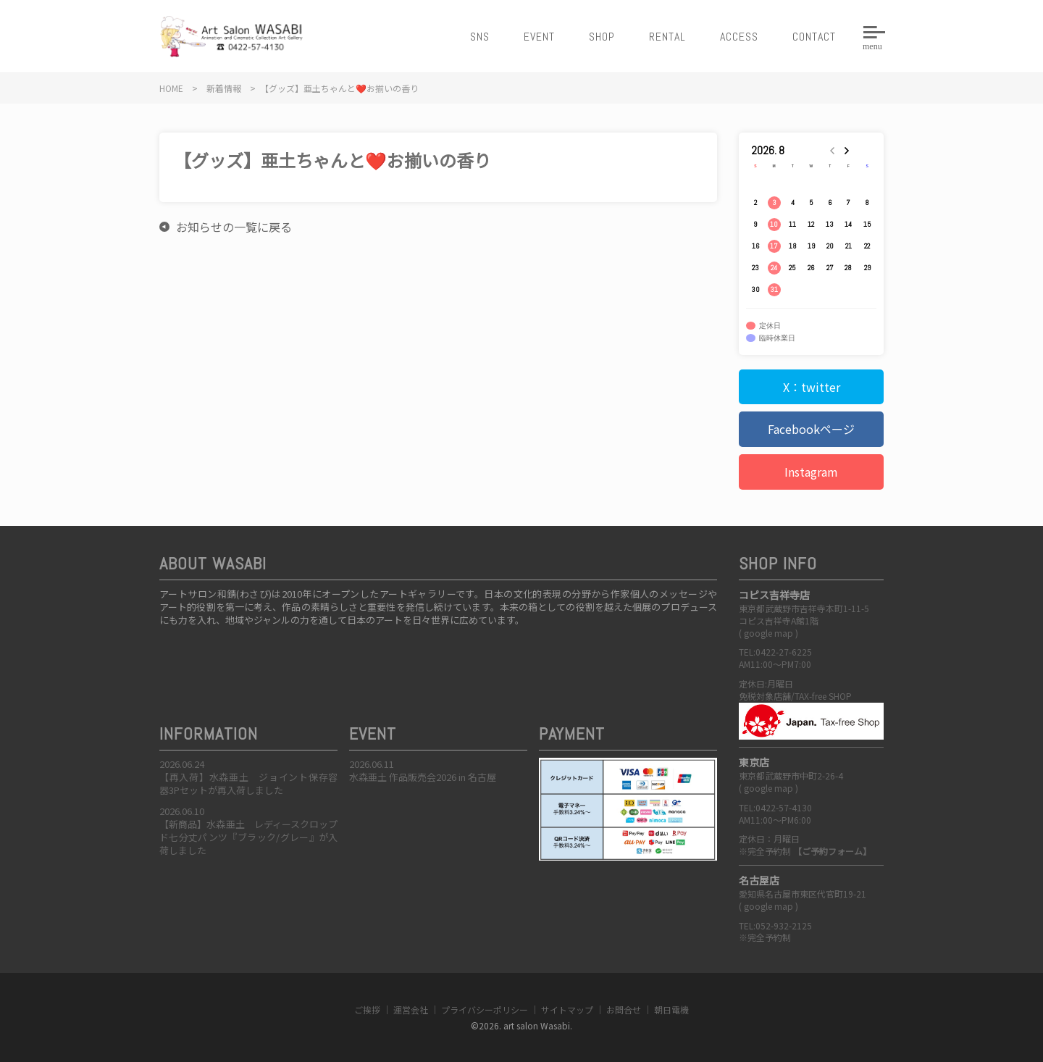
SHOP (602, 36)
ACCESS (739, 36)
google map (768, 633)
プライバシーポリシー (484, 1009)
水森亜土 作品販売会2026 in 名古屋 (422, 777)
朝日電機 (671, 1009)
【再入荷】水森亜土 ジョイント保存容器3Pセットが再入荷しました (248, 783)
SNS (480, 36)
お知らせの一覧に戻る (234, 226)
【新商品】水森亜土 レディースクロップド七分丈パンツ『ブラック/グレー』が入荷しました (248, 837)
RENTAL (667, 36)
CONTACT (814, 36)
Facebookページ (811, 429)
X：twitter (811, 387)
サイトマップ (567, 1009)
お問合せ (623, 1009)
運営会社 (410, 1009)
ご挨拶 (367, 1009)
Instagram (811, 471)
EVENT (539, 36)
